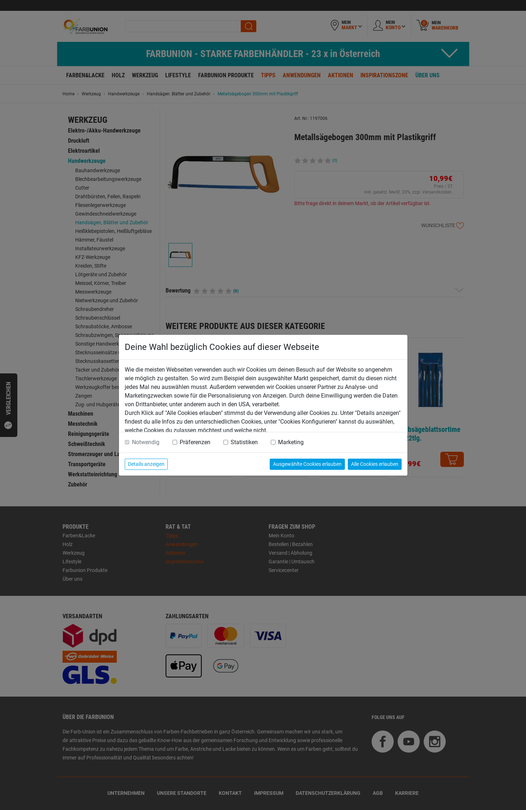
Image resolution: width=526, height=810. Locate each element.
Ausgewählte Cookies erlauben (307, 464)
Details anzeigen (146, 464)
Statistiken (244, 442)
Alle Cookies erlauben (374, 464)
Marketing (291, 442)
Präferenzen (195, 442)
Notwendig (145, 442)
